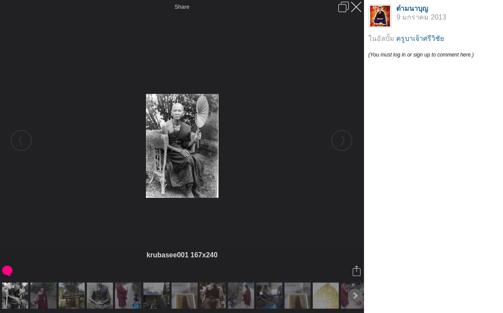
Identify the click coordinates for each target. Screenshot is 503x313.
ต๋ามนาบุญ (412, 8)
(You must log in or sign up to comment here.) (421, 55)
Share (182, 6)
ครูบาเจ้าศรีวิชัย (420, 38)
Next (355, 296)
